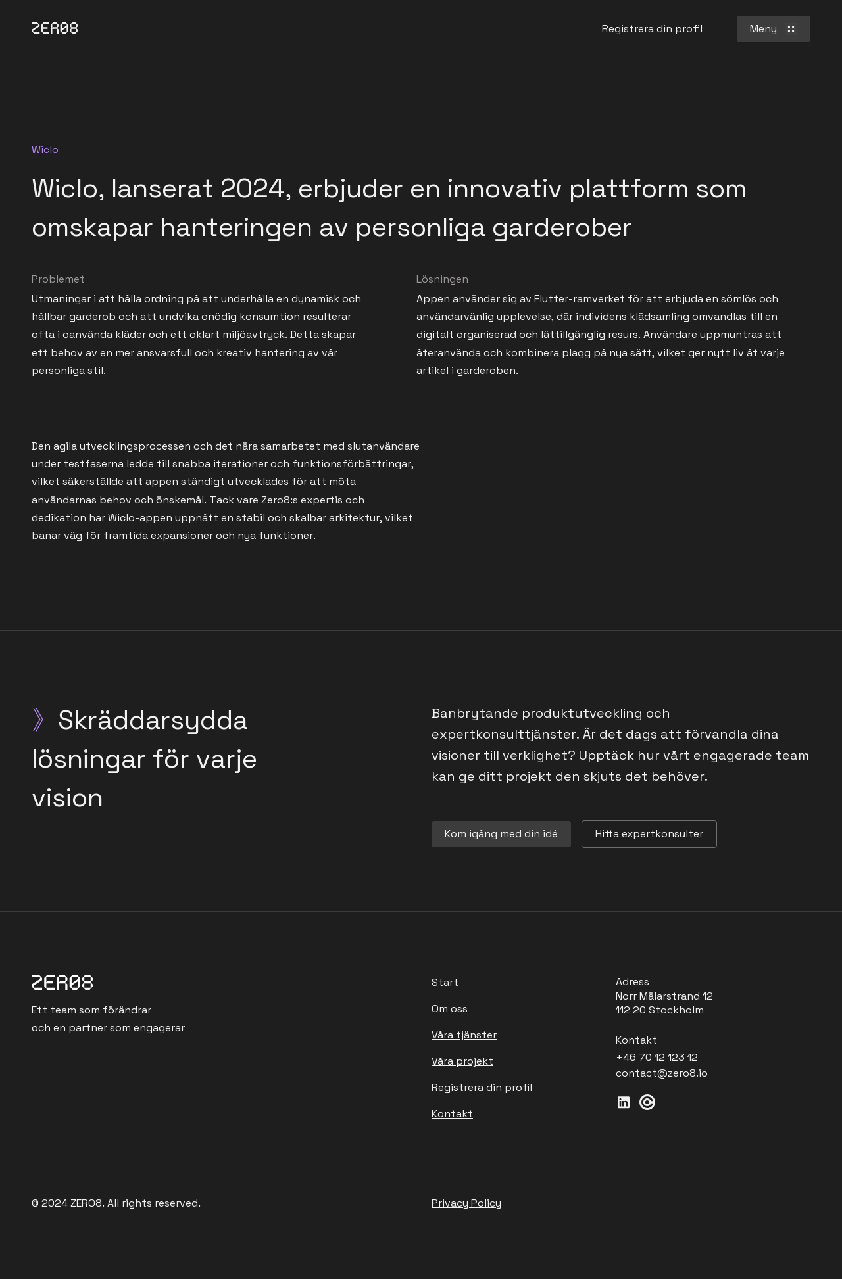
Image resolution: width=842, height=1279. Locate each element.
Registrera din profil (482, 1087)
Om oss (450, 1008)
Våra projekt (462, 1061)
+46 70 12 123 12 (657, 1057)
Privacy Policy (466, 1203)
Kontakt (452, 1114)
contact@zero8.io (662, 1073)
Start (445, 982)
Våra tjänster (464, 1035)
